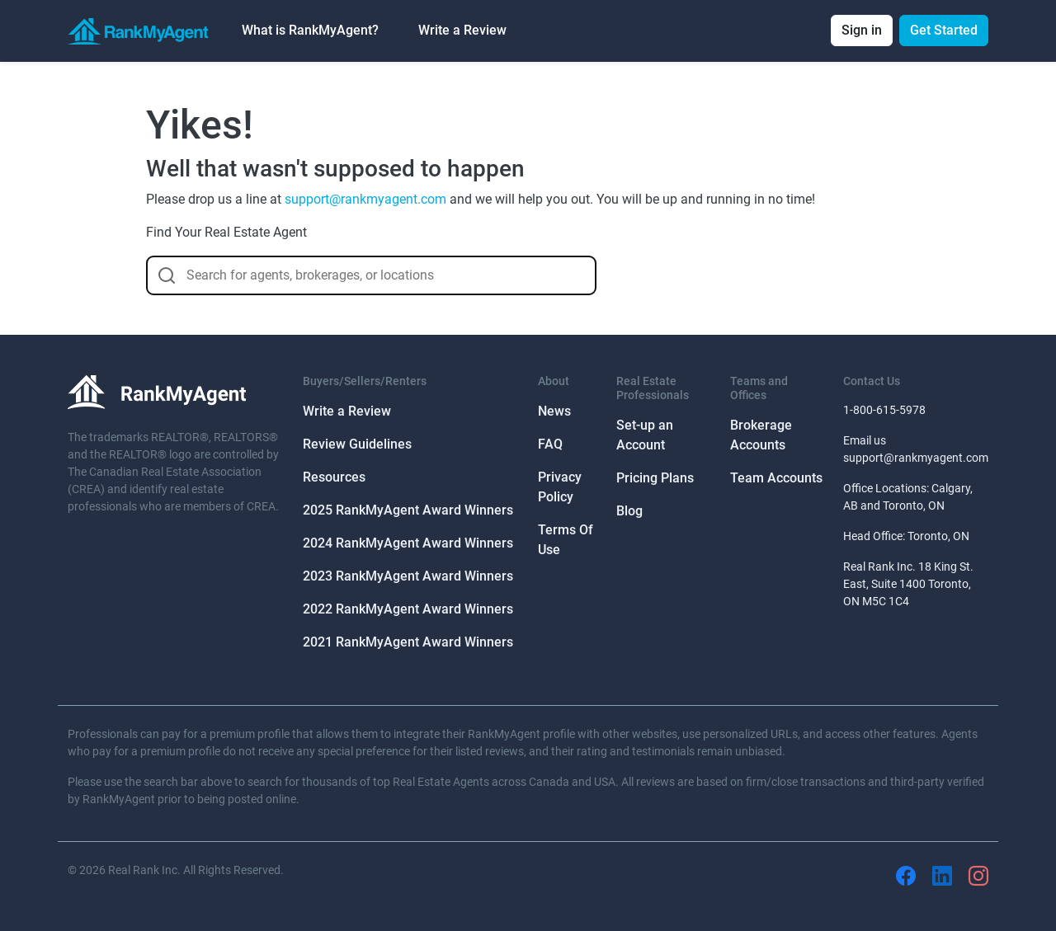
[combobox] (371, 275)
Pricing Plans (655, 478)
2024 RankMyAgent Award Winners (408, 543)
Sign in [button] (862, 30)
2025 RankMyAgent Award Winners (408, 510)
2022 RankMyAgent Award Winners (408, 609)
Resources (334, 477)
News (554, 411)
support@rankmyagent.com (365, 199)
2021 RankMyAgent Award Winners (408, 642)
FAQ (550, 444)
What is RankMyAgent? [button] (310, 30)
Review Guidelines (357, 444)
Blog (629, 511)
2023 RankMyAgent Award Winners (408, 576)
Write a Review (462, 30)
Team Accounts (776, 478)
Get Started (944, 30)
